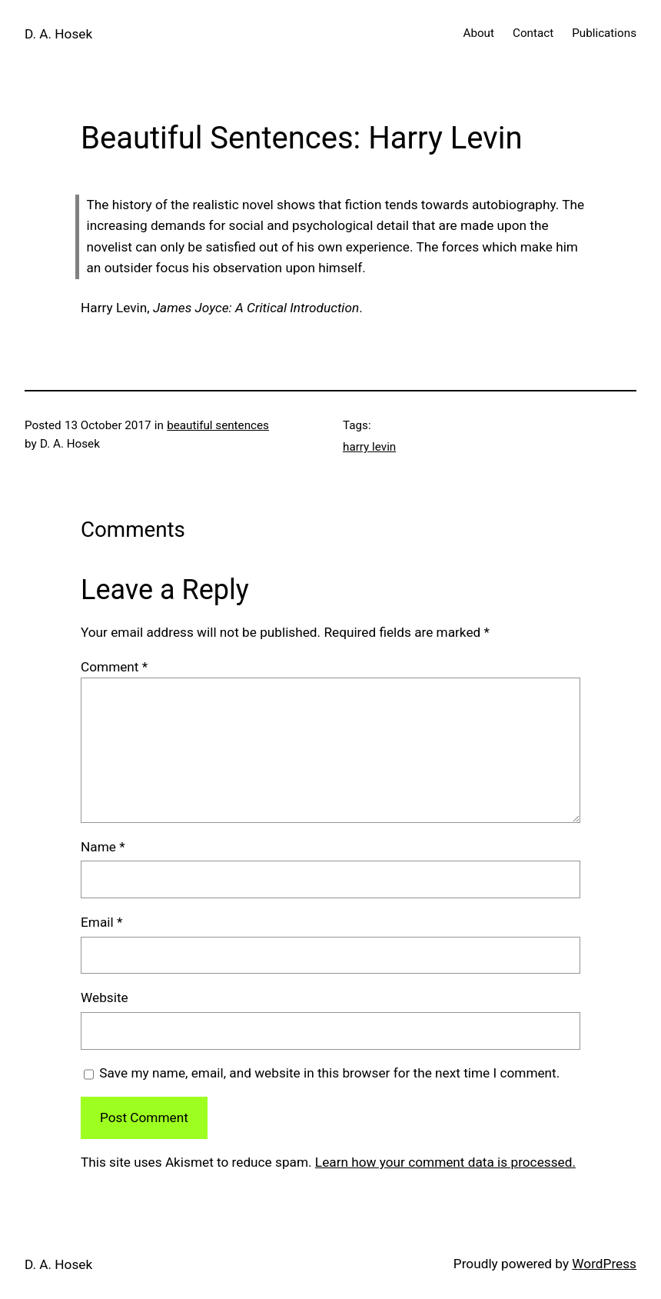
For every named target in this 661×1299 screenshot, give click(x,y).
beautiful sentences (218, 425)
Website (104, 997)
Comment (114, 666)
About (478, 33)
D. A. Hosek (58, 34)
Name (103, 846)
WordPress (604, 1263)
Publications (604, 33)
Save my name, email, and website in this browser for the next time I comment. (329, 1073)
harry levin (369, 447)
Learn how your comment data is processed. (445, 1162)
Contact (533, 33)
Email (101, 922)
